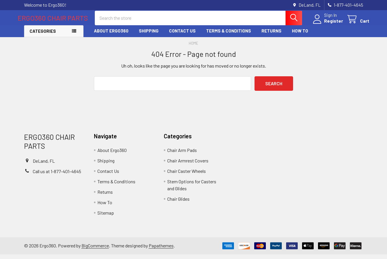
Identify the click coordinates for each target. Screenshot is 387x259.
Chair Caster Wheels (186, 175)
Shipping (149, 35)
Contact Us (182, 35)
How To (300, 35)
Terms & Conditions (228, 35)
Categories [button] (43, 36)
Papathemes (161, 250)
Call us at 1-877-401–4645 (57, 176)
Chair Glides (178, 203)
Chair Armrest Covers (187, 165)
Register (327, 24)
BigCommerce (95, 250)
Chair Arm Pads (182, 154)
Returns (271, 35)
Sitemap (105, 217)
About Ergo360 (111, 35)
